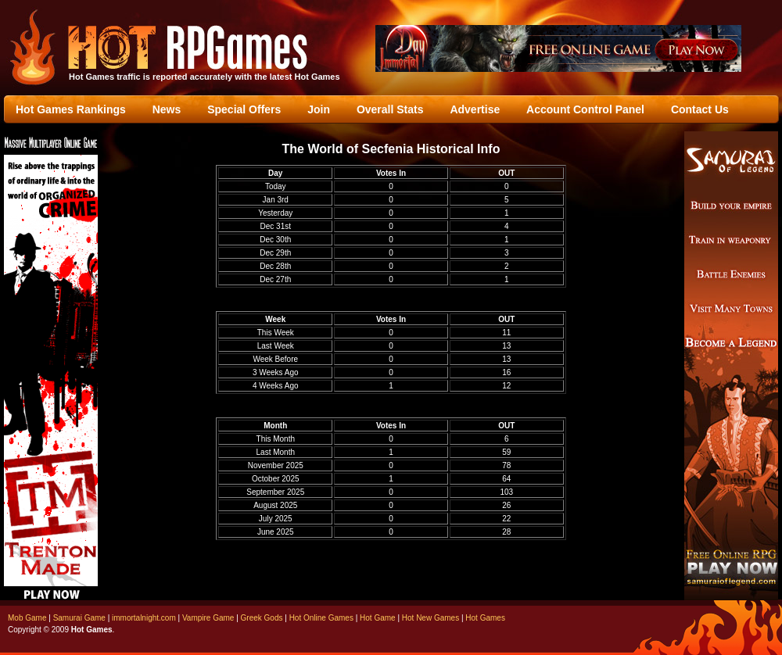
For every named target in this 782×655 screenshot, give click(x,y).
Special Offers (244, 109)
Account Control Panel (585, 109)
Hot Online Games (321, 618)
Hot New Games (430, 618)
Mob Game (27, 618)
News (166, 109)
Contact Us (700, 109)
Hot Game (378, 618)
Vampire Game (208, 618)
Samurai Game (79, 618)
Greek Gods (262, 618)
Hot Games (485, 618)
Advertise (475, 109)
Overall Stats (390, 109)
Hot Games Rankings (71, 109)
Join (318, 109)
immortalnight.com (144, 618)
